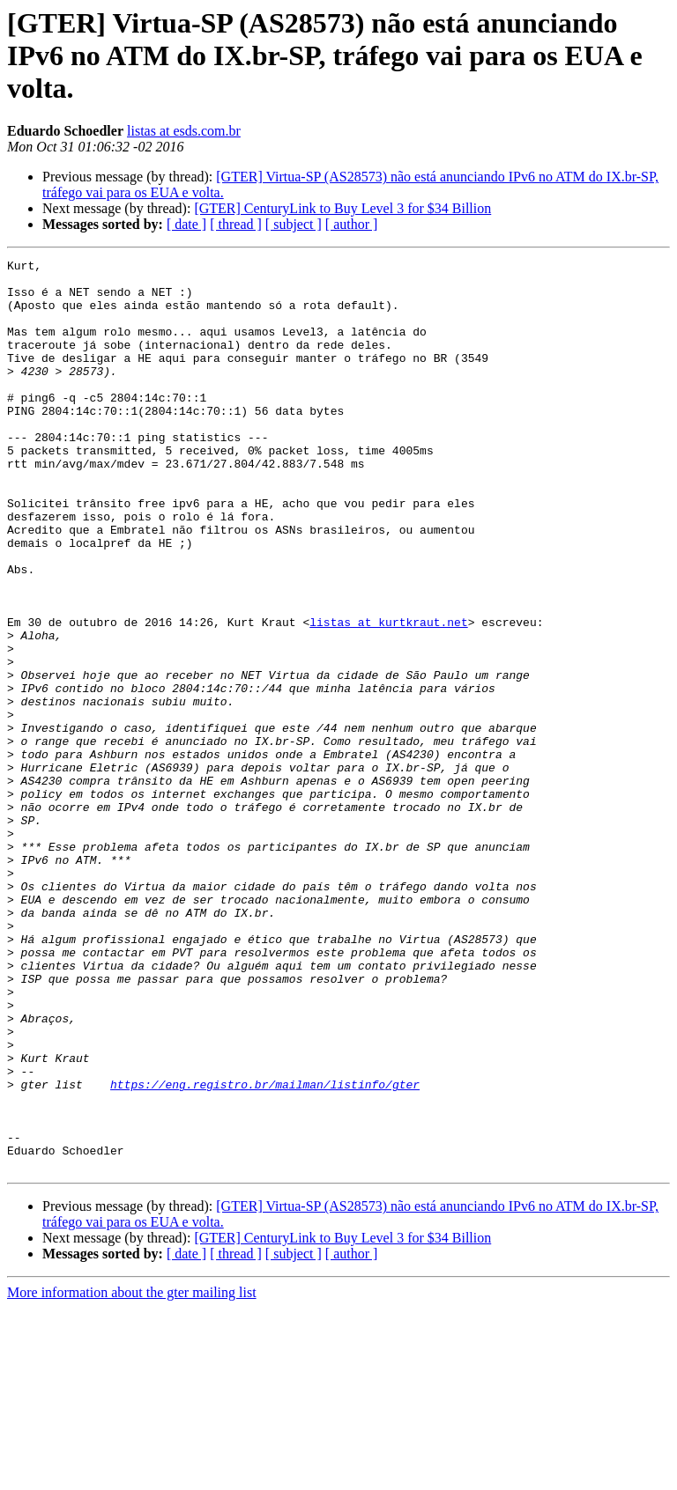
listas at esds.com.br (184, 130)
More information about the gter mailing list (132, 1474)
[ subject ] (293, 224)
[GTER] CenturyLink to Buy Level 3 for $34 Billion (342, 208)
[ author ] (351, 224)
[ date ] (186, 224)
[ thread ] (236, 224)
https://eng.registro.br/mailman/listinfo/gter (265, 1250)
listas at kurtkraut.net (388, 696)
